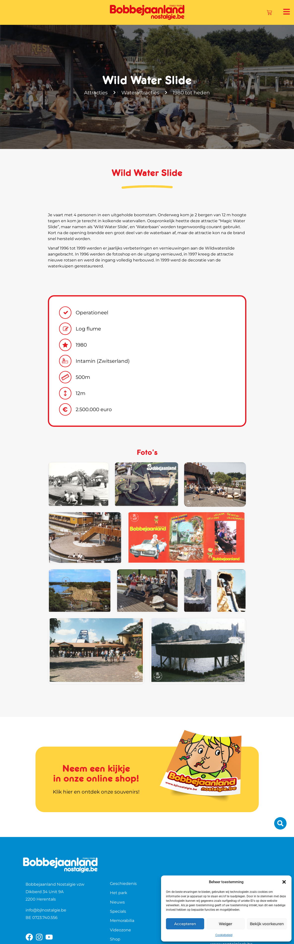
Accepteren (185, 923)
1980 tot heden (191, 93)
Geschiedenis (123, 883)
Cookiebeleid (223, 935)
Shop (115, 939)
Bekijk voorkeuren (267, 923)
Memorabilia (122, 920)
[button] (284, 881)
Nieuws (117, 902)
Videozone (120, 930)
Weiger (225, 923)
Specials (118, 911)
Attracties (96, 93)
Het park (118, 892)
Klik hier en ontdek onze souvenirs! (96, 792)
